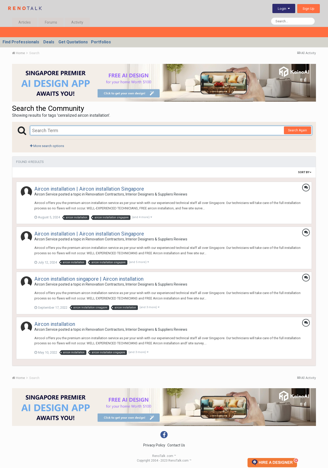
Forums (51, 22)
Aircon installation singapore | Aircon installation (89, 279)
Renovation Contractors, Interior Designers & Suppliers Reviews (136, 194)
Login (284, 9)
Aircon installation (54, 324)
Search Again (297, 130)
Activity (77, 22)
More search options (47, 146)
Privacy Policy (154, 445)
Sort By (304, 172)
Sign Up (308, 9)
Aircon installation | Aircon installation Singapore (89, 189)
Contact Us (176, 445)
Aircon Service (46, 194)
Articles (24, 22)
